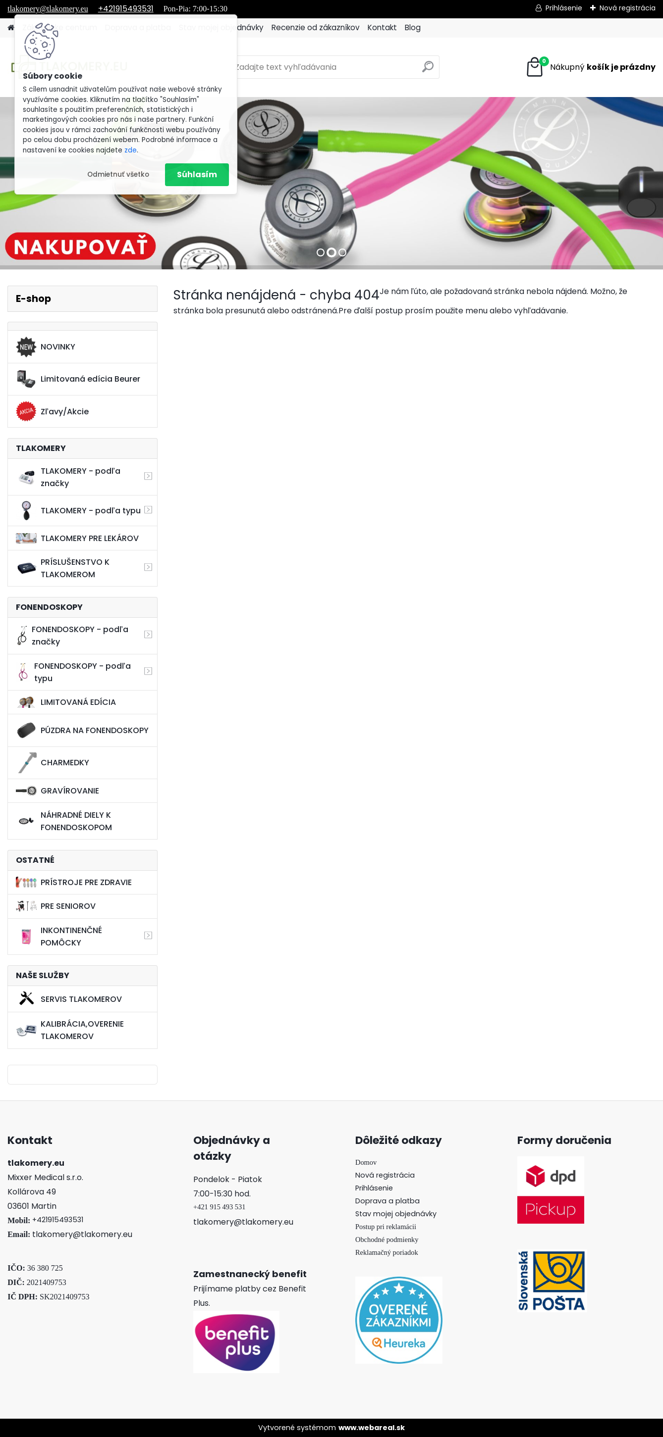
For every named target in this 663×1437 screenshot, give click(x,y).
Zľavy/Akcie (52, 411)
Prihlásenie (564, 8)
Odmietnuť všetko (118, 174)
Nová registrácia (628, 8)
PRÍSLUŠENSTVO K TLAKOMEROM (63, 568)
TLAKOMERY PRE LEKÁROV (77, 538)
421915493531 (60, 1220)
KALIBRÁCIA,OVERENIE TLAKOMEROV (70, 1030)
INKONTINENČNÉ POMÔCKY (59, 936)
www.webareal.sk (371, 1428)
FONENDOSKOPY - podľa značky (72, 635)
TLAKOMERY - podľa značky (68, 477)
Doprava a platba (387, 1201)
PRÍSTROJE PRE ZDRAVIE (74, 882)
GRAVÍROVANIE (57, 790)
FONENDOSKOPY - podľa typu (73, 672)
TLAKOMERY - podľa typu (78, 510)
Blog (413, 27)
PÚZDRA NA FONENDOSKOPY (82, 730)
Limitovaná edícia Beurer (78, 379)
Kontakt (382, 27)
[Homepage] (10, 28)
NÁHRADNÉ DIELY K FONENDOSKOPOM (64, 821)
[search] (428, 70)
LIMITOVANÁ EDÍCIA (66, 702)
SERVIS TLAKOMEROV (69, 998)
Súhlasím (197, 174)
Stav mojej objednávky (396, 1214)
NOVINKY (45, 347)
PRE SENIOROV (56, 906)
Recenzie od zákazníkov (316, 27)
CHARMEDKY (52, 762)
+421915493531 (126, 8)
